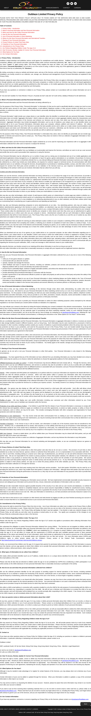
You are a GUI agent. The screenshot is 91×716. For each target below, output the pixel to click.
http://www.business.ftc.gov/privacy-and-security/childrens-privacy (22, 540)
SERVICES (23, 709)
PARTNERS (12, 709)
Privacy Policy (87, 709)
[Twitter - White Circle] (71, 3)
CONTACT (29, 709)
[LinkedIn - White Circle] (75, 3)
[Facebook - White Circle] (68, 3)
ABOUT (6, 709)
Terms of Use (80, 709)
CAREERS (35, 709)
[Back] (85, 704)
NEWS (17, 709)
